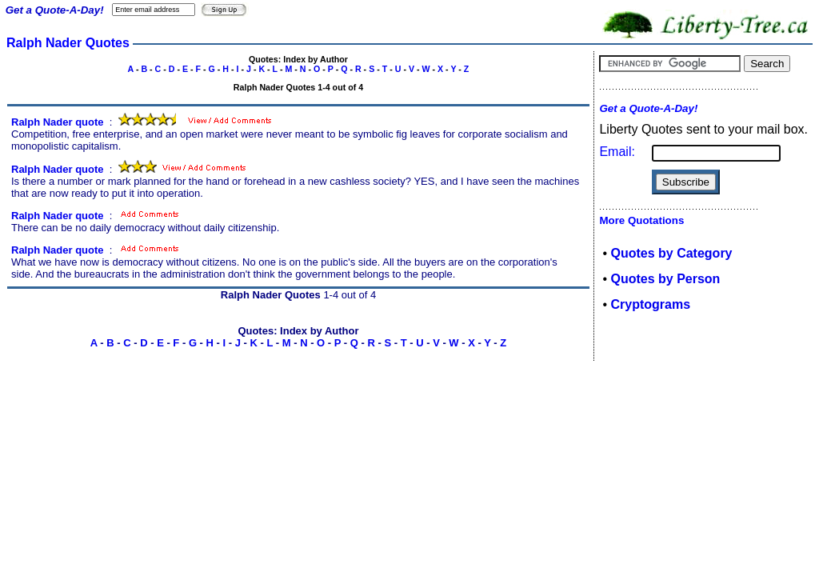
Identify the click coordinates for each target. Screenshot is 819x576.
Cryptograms (650, 304)
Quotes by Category (671, 253)
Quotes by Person (665, 279)
